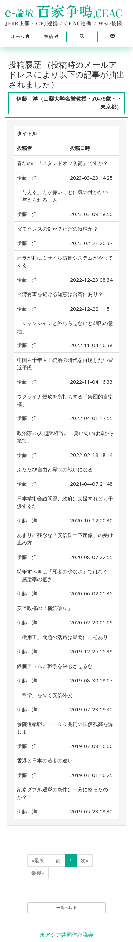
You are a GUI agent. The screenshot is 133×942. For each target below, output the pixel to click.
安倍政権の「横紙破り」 (45, 608)
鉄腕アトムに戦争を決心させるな (55, 666)
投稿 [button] (51, 36)
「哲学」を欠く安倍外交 (45, 695)
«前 (57, 860)
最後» (37, 872)
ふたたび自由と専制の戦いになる (55, 469)
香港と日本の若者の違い (45, 760)
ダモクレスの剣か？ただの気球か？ (57, 228)
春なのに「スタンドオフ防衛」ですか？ (62, 163)
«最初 (38, 860)
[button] (20, 36)
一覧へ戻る (66, 907)
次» (84, 860)
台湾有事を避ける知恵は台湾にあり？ (60, 294)
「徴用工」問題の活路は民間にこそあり (62, 637)
